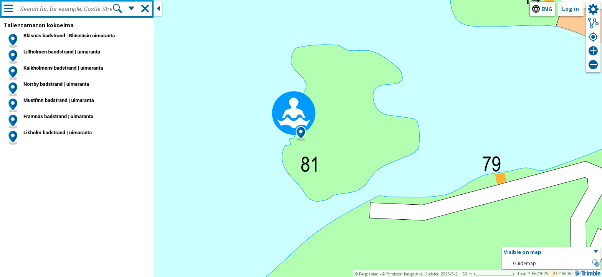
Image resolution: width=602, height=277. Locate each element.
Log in (570, 8)
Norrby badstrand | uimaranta (56, 84)
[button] (301, 133)
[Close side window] (158, 9)
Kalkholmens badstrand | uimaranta (63, 68)
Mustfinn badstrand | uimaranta (58, 100)
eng (546, 9)
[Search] (117, 8)
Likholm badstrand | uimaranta (57, 132)
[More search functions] (131, 8)
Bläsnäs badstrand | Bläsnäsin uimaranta (69, 35)
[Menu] (8, 8)
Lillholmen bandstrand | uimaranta (61, 52)
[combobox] (66, 9)
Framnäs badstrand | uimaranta (58, 116)
